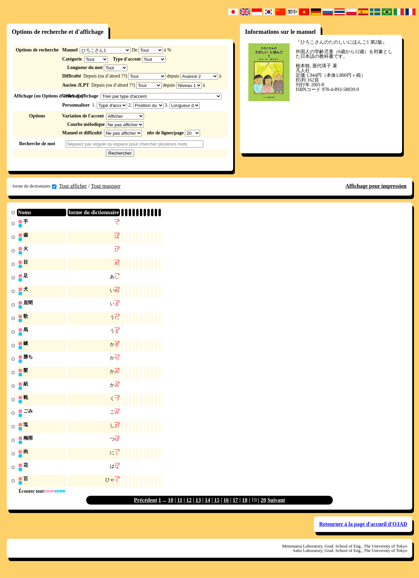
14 (207, 507)
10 (170, 507)
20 (263, 507)
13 (198, 507)
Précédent (145, 507)
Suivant (276, 507)
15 (217, 507)
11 (179, 507)
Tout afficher (73, 186)
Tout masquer (105, 186)
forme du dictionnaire (34, 186)
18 (244, 507)
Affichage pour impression (375, 186)
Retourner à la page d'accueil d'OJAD (363, 531)
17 (235, 507)
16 (226, 507)
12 (189, 507)
